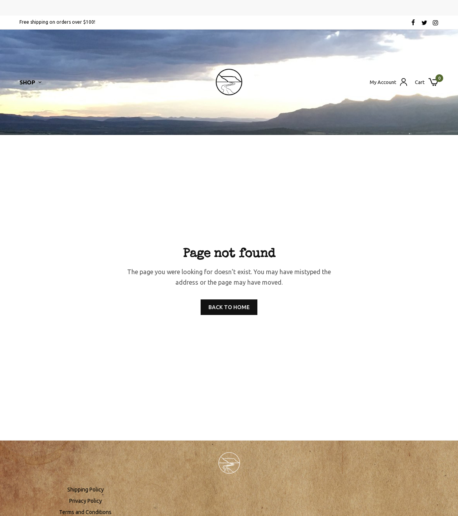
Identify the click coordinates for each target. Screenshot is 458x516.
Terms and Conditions (85, 512)
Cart (420, 82)
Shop (27, 82)
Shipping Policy (85, 489)
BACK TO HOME (229, 307)
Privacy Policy (85, 501)
